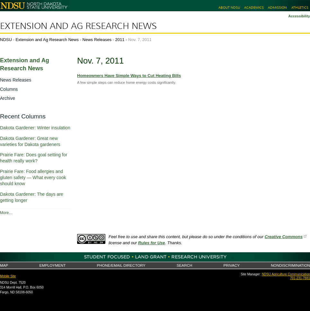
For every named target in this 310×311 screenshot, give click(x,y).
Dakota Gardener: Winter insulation (35, 127)
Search (184, 265)
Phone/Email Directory (121, 265)
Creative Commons (284, 236)
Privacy (232, 265)
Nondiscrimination (290, 265)
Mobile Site (8, 276)
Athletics (299, 7)
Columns (9, 89)
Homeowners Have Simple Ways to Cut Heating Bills (129, 75)
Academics (254, 7)
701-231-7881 (300, 278)
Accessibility (299, 16)
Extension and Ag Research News (78, 26)
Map (4, 265)
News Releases (97, 39)
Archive (7, 98)
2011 (120, 39)
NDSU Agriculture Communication (286, 274)
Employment (52, 265)
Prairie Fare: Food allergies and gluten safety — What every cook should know (33, 177)
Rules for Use (151, 242)
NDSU (6, 39)
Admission (277, 7)
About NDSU (229, 7)
